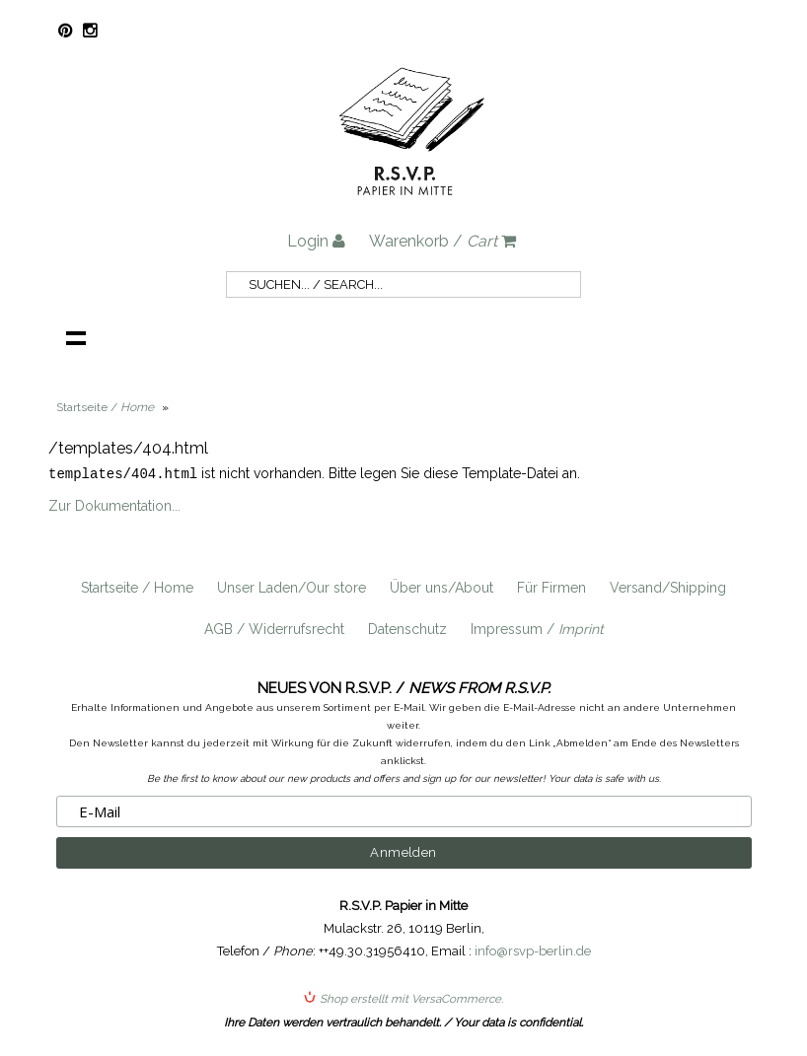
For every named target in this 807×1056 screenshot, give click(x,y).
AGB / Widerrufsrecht (274, 628)
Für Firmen (551, 587)
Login (316, 241)
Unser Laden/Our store (291, 587)
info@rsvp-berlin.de (533, 950)
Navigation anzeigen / (76, 337)
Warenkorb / (442, 241)
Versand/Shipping (668, 587)
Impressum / (537, 628)
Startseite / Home (137, 587)
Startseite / (105, 407)
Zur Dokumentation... (114, 505)
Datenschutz (407, 628)
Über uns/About (441, 587)
